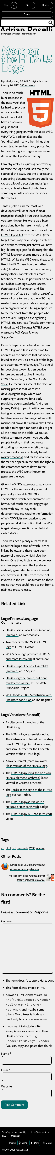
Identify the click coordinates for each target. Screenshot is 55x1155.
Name (6, 1053)
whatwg (40, 848)
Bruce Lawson (10, 230)
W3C (32, 848)
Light (24, 1142)
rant (14, 848)
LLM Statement (38, 1132)
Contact (27, 14)
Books (45, 5)
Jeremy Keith (34, 225)
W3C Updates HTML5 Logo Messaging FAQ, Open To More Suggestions (25, 332)
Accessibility (21, 1132)
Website (6, 1086)
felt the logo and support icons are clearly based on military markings (26, 452)
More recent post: (27, 877)
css (2, 848)
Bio (27, 5)
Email (5, 1070)
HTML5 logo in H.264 (24, 814)
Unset (48, 1142)
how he (19, 225)
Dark (36, 1142)
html (8, 848)
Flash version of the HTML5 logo (26, 766)
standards (22, 848)
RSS (4, 1135)
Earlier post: (27, 866)
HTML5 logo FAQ (12, 235)
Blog (6, 5)
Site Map (6, 1132)
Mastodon (15, 1135)
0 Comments (27, 85)
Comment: (8, 921)
